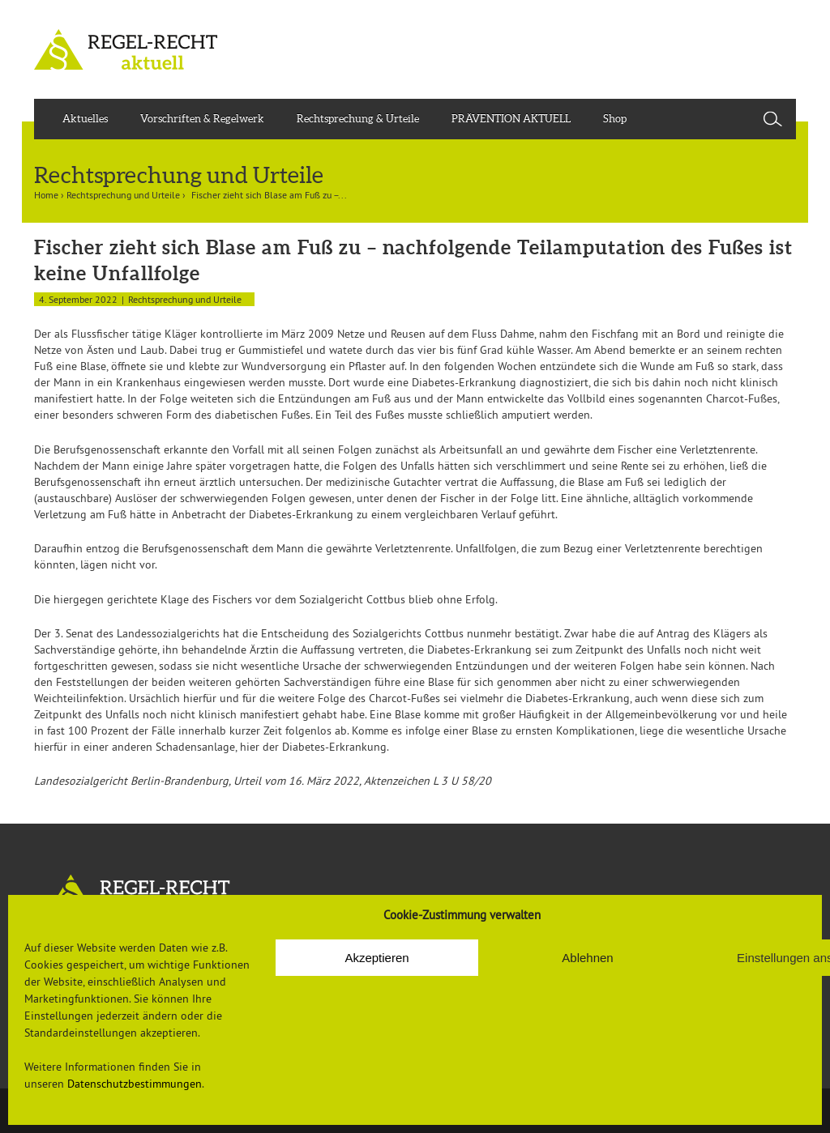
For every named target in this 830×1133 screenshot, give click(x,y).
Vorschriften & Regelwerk (202, 119)
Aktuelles (85, 119)
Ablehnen (587, 958)
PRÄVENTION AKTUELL (511, 119)
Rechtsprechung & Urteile (358, 119)
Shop (615, 119)
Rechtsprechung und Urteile (123, 195)
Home (46, 195)
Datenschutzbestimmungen (134, 1083)
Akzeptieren (376, 958)
